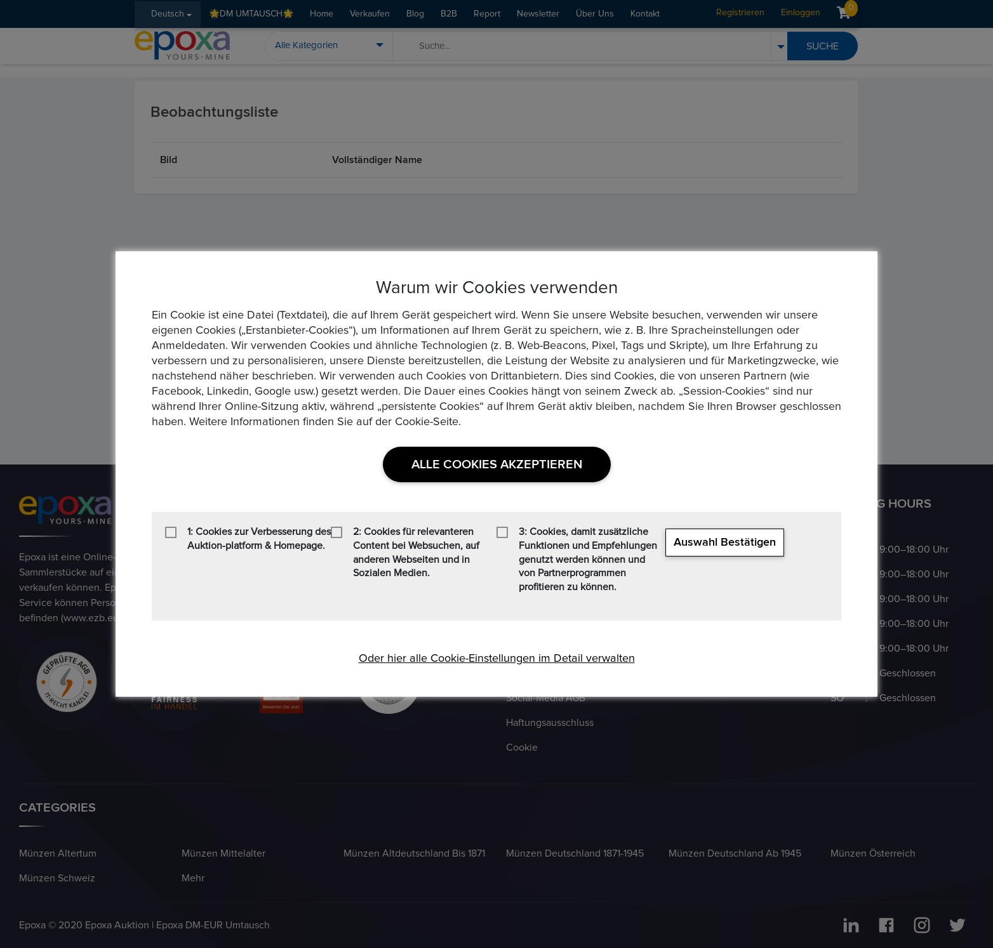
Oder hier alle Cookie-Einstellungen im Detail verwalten (497, 658)
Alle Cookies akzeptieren (496, 464)
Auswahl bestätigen (725, 542)
